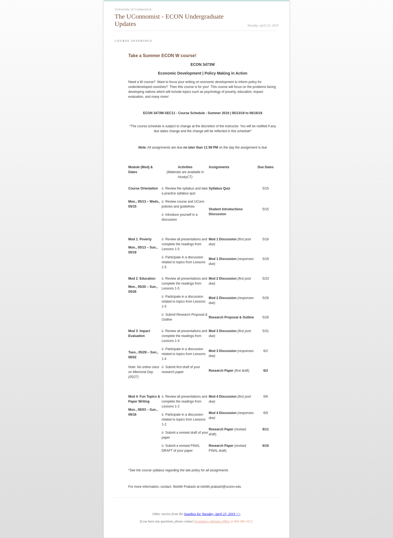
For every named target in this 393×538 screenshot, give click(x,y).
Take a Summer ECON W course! (162, 55)
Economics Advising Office (212, 521)
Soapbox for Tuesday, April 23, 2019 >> (212, 514)
